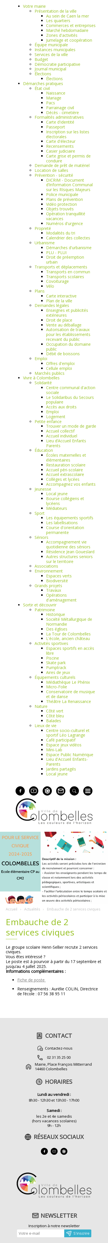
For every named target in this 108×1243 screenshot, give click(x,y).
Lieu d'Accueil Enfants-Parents (67, 761)
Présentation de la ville (56, 11)
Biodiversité (57, 580)
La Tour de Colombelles (68, 634)
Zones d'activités (61, 35)
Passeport (55, 127)
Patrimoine (45, 609)
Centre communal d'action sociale (70, 390)
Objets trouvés (60, 209)
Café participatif (60, 740)
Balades (53, 720)
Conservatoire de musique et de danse (70, 694)
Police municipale (62, 194)
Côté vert (54, 711)
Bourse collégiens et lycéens (65, 501)
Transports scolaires (65, 276)
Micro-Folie (56, 686)
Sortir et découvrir (39, 605)
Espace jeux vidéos (64, 745)
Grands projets (48, 585)
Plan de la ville (59, 300)
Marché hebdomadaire (67, 30)
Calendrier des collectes (68, 238)
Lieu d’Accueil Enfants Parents (66, 443)
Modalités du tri (60, 233)
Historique (55, 614)
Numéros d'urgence (64, 223)
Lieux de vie (45, 725)
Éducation (44, 450)
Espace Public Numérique (69, 754)
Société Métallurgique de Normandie (69, 621)
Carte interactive (61, 296)
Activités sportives (51, 643)
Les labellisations (62, 522)
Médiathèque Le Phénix (68, 682)
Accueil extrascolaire (65, 474)
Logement (55, 416)
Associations (46, 566)
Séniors (41, 537)
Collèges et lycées (62, 479)
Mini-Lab (54, 749)
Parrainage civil (60, 107)
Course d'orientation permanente (65, 530)
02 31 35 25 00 (59, 1057)
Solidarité (43, 382)
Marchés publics (50, 373)
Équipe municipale (51, 44)
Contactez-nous (59, 1048)
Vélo (50, 286)
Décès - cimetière (62, 112)
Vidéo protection (61, 204)
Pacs (50, 102)
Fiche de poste (31, 980)
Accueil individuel (61, 436)
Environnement (49, 571)
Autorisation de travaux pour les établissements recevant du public (68, 334)
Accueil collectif (60, 431)
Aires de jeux (58, 672)
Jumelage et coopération (69, 40)
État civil (42, 88)
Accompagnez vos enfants (71, 484)
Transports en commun (68, 271)
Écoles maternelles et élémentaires (66, 457)
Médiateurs (56, 508)
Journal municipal (50, 69)
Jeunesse (43, 489)
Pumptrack (56, 667)
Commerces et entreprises (71, 25)
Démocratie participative (57, 64)
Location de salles (51, 170)
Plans (40, 291)
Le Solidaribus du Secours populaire (70, 400)
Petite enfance (48, 421)
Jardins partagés (61, 769)
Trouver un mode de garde (71, 426)
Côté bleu (55, 715)
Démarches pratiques (43, 83)
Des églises (56, 629)
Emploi (41, 358)
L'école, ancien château (68, 638)
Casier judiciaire (60, 151)
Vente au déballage (64, 325)
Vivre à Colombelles (41, 378)
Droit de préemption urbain (65, 259)
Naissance (55, 93)
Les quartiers (58, 20)
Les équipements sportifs (69, 517)
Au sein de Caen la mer (67, 16)
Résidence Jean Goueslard (70, 551)
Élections (43, 73)
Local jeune (57, 493)
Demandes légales (52, 305)
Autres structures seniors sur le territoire (69, 559)
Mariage (53, 98)
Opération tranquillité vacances (65, 216)
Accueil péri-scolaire (64, 469)
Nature (41, 706)
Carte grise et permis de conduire (68, 158)
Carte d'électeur (60, 141)
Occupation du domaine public (68, 346)
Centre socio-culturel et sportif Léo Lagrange (68, 733)
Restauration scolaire (66, 465)
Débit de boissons (63, 353)
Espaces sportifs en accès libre (70, 650)
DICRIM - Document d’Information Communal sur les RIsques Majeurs (69, 185)
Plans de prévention (64, 199)
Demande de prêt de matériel (62, 165)
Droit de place (59, 320)
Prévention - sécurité (54, 175)
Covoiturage (57, 281)
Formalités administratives (59, 117)
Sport (40, 513)
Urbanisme (45, 242)
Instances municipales (55, 49)
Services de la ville (51, 54)
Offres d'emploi (60, 363)
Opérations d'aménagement (61, 597)
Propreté (43, 228)
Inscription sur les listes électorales (67, 134)
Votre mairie (34, 6)
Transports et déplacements (61, 267)
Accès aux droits (61, 407)
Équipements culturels (55, 677)
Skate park (56, 662)
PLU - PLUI (56, 252)
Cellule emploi (59, 368)
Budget (41, 59)
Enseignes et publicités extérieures (67, 313)
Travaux (53, 590)
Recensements (60, 146)
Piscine (52, 658)
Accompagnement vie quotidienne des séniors (68, 544)
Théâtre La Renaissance (68, 701)
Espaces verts (59, 576)
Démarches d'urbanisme (69, 247)
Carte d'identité (60, 122)
